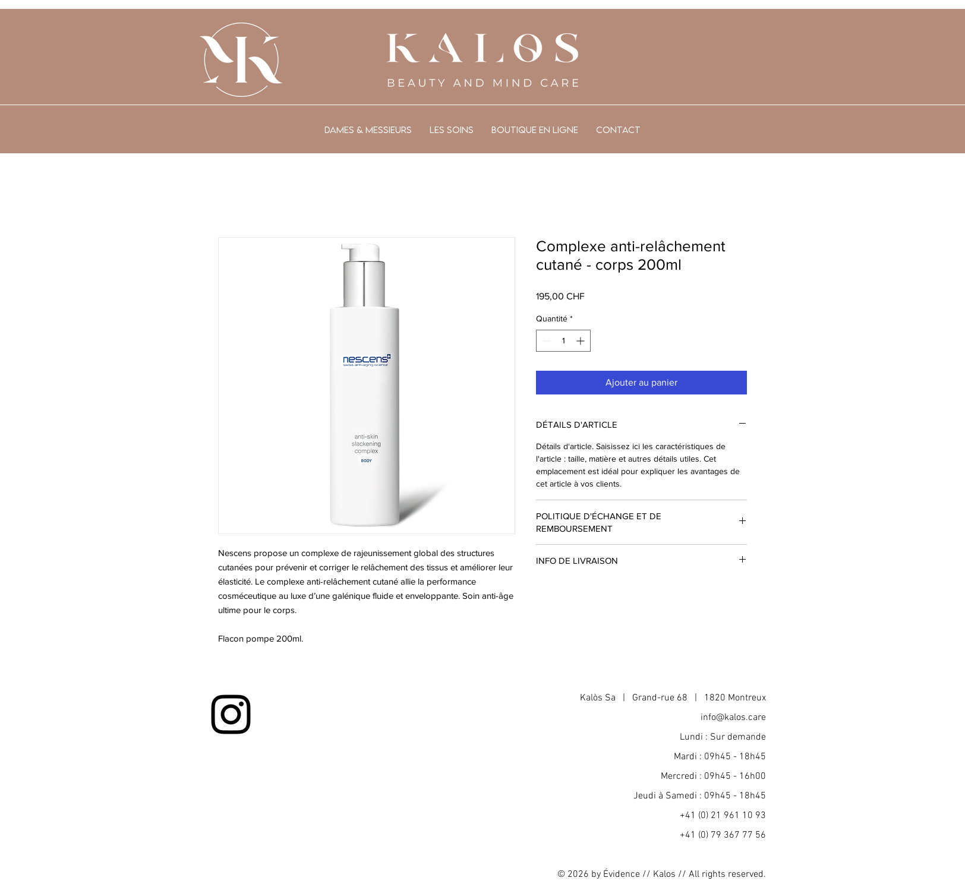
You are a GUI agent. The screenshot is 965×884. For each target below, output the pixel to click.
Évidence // (627, 874)
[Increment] (581, 340)
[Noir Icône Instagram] (230, 714)
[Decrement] (545, 340)
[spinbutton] (563, 340)
